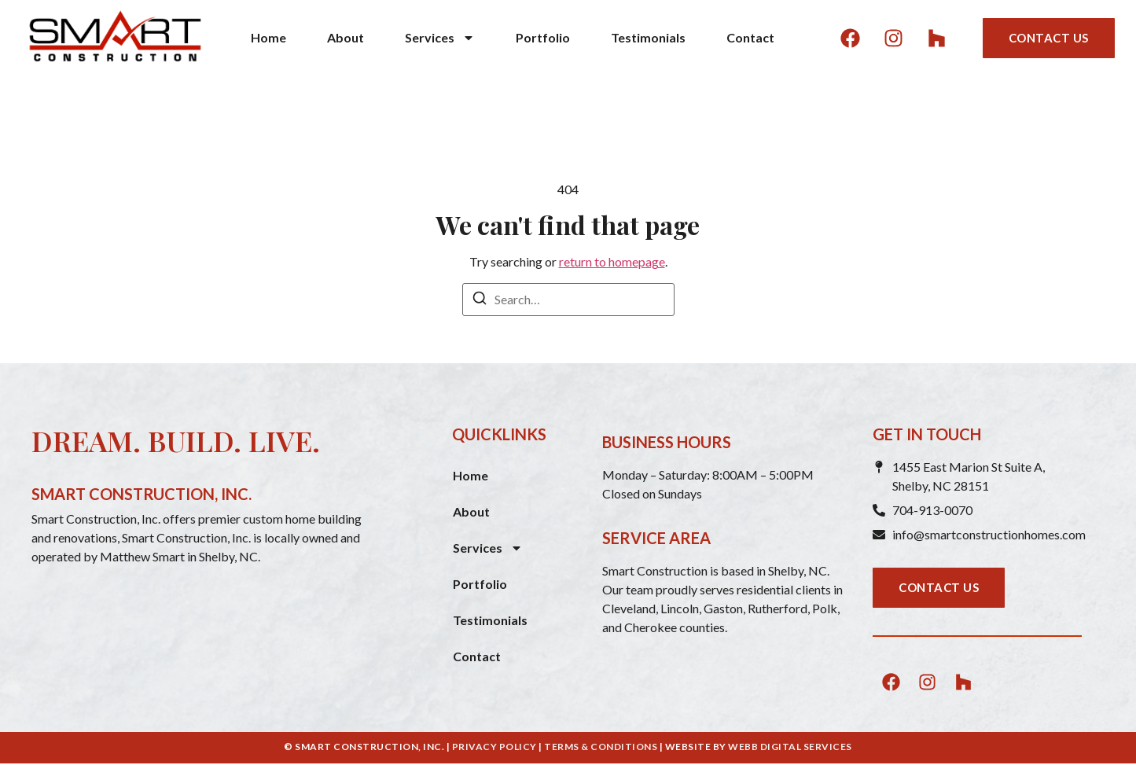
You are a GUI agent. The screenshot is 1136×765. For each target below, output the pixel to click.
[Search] (479, 300)
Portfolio (543, 37)
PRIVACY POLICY (494, 746)
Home (268, 37)
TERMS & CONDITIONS (600, 746)
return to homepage (612, 261)
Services (440, 38)
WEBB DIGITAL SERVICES (790, 746)
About (345, 37)
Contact (750, 37)
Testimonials (648, 37)
